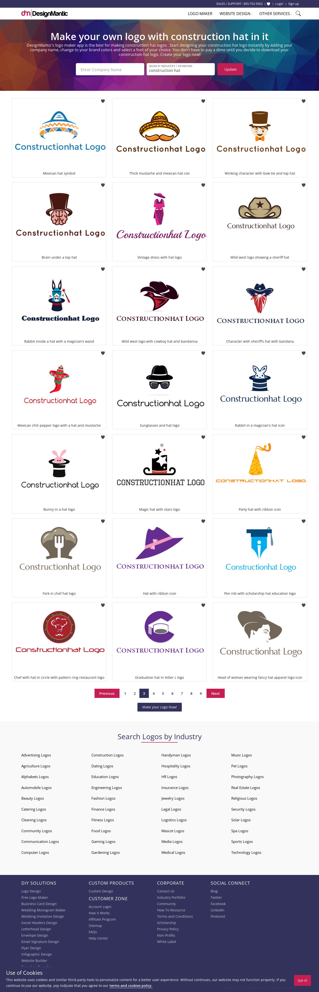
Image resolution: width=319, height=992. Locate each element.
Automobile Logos (36, 786)
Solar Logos (241, 818)
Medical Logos (173, 851)
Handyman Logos (176, 754)
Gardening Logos (105, 851)
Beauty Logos (32, 797)
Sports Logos (242, 840)
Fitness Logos (102, 818)
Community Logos (36, 829)
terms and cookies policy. (130, 985)
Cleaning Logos (34, 818)
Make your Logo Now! (159, 706)
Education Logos (105, 775)
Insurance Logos (175, 786)
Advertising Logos (36, 754)
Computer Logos (35, 851)
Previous (107, 692)
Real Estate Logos (245, 786)
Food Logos (101, 829)
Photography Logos (247, 775)
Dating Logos (102, 765)
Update (230, 69)
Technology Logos (246, 851)
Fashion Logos (103, 797)
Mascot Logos (172, 829)
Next (215, 692)
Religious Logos (244, 797)
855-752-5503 (253, 3)
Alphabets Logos (35, 775)
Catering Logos (33, 808)
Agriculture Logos (35, 765)
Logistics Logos (174, 818)
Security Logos (243, 808)
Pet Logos (239, 765)
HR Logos (169, 775)
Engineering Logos (106, 786)
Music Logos (241, 754)
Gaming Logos (103, 840)
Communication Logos (40, 840)
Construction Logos (107, 754)
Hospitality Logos (175, 765)
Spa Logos (239, 829)
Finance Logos (103, 808)
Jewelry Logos (172, 797)
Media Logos (172, 840)
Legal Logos (171, 808)
